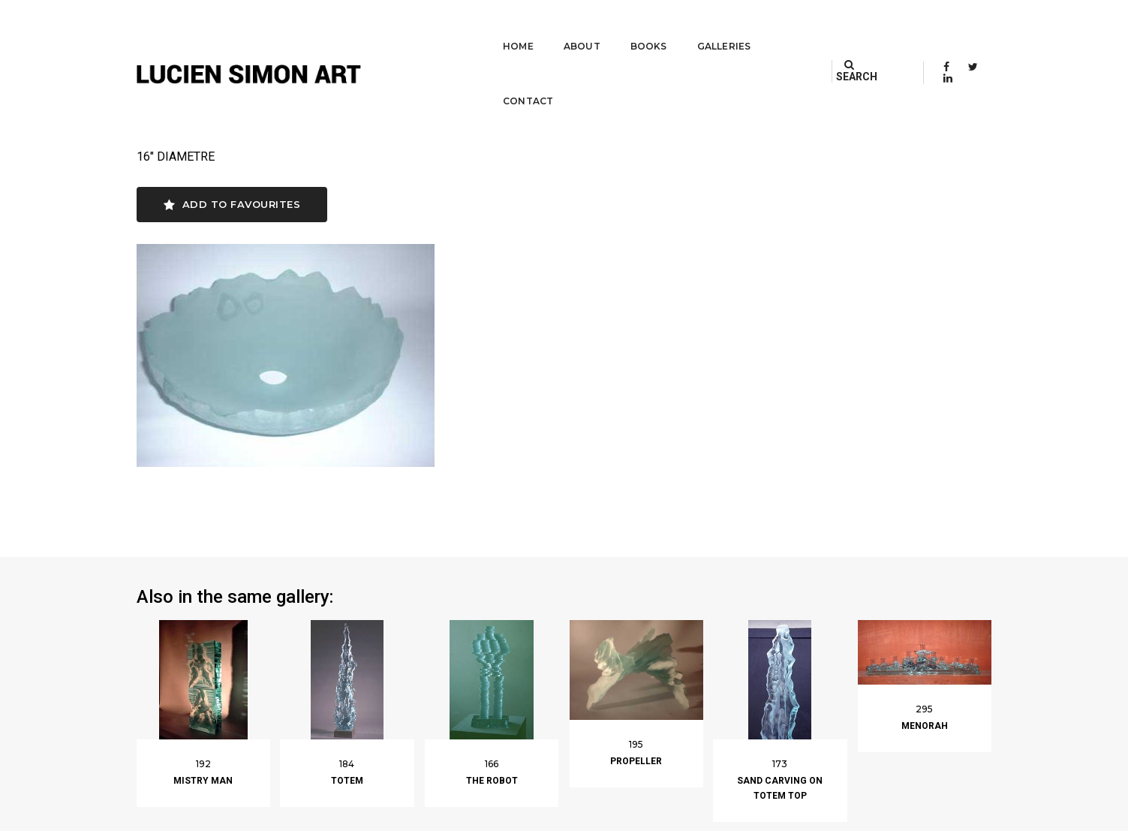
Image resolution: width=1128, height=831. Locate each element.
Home (479, 26)
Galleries (685, 26)
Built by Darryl (956, 816)
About (543, 26)
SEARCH (870, 26)
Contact (770, 26)
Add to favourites (232, 205)
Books (609, 26)
